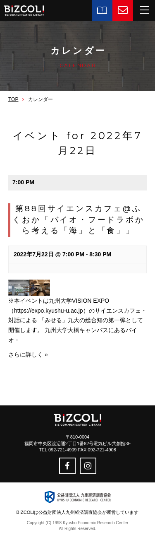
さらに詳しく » (28, 354)
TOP (13, 99)
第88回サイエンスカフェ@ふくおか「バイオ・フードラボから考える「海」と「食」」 (78, 219)
